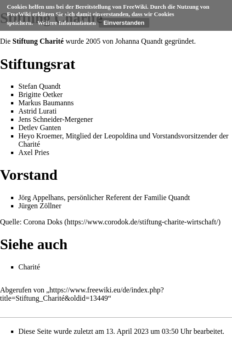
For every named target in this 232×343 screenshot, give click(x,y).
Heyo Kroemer (40, 136)
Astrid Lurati (37, 111)
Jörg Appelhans (41, 197)
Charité (29, 144)
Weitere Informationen (66, 22)
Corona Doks (42, 222)
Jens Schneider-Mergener (55, 119)
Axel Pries (33, 152)
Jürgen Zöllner (39, 206)
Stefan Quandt (39, 86)
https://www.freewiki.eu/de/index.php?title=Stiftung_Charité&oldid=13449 (82, 294)
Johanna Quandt (139, 41)
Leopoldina (120, 136)
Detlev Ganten (39, 127)
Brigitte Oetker (40, 94)
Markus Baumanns (46, 103)
